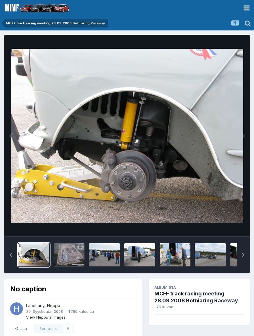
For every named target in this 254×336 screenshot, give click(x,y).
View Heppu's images (46, 317)
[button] (10, 254)
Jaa (21, 328)
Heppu (53, 305)
